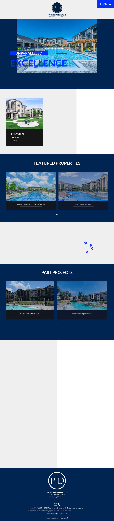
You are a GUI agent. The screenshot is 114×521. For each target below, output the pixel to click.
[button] (56, 214)
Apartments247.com (56, 508)
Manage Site (62, 514)
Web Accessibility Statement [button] (57, 518)
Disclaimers (51, 514)
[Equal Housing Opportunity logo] (55, 505)
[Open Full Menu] (106, 3)
